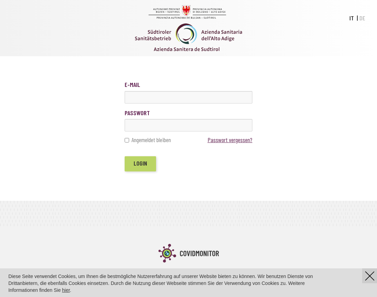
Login (140, 163)
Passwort (137, 113)
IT (351, 18)
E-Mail (132, 84)
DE (362, 18)
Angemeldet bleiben (148, 140)
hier (66, 290)
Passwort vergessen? (229, 139)
